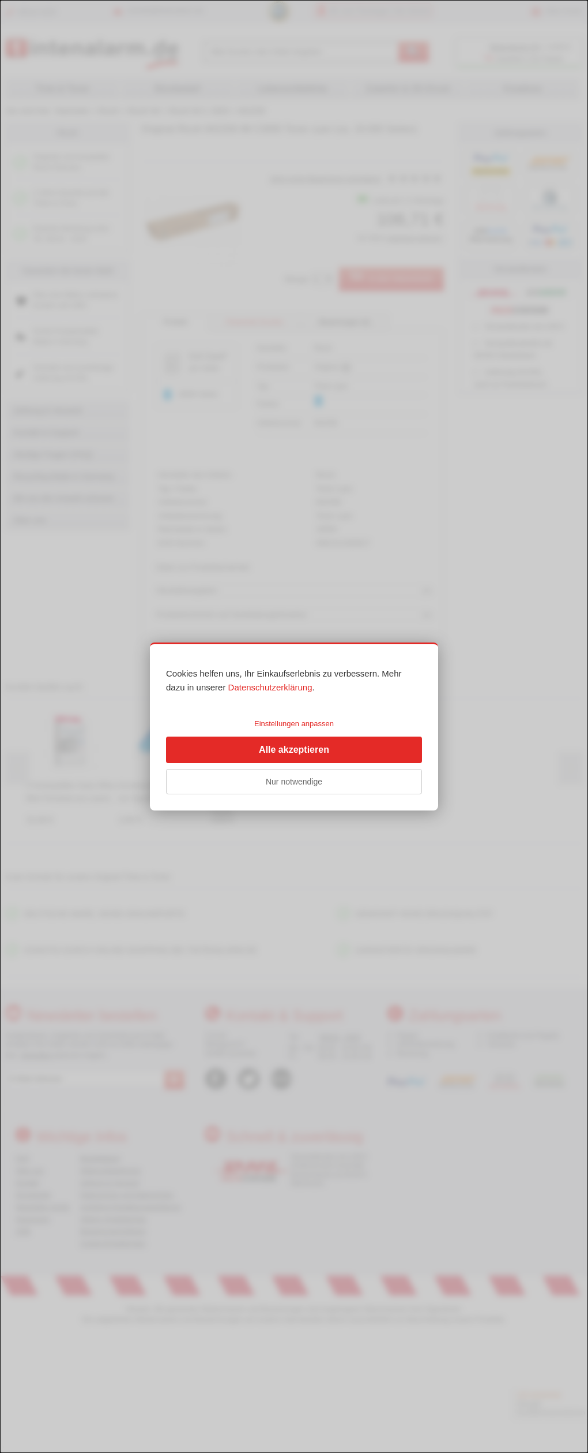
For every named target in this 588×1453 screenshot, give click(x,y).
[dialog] (294, 726)
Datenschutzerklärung (270, 687)
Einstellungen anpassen (294, 723)
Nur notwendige (294, 781)
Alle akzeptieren (294, 749)
